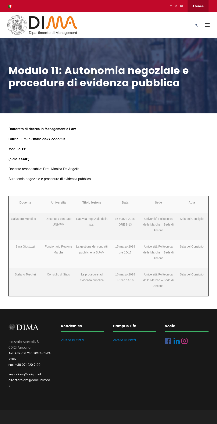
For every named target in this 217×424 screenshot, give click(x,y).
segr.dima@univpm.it (25, 374)
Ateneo (198, 6)
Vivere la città (72, 340)
